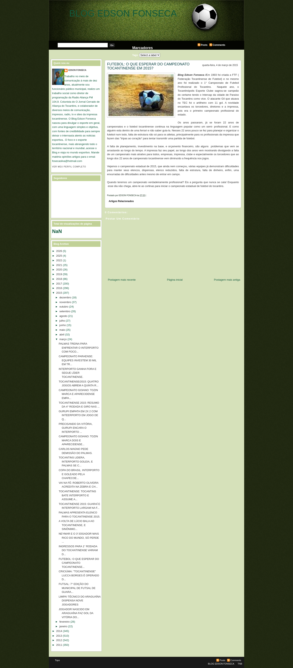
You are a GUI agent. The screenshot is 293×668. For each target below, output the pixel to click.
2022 (59, 260)
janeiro (63, 626)
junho (62, 325)
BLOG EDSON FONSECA (123, 13)
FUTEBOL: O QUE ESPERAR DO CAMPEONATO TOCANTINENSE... (79, 562)
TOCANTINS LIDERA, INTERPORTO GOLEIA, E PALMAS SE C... (76, 461)
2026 (59, 251)
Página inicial (175, 279)
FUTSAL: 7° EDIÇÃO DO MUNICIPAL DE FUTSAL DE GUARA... (77, 587)
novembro (65, 302)
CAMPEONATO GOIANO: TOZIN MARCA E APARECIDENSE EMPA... (78, 394)
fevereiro (64, 621)
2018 (59, 278)
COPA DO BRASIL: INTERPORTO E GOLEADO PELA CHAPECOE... (79, 474)
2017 (59, 283)
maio (62, 329)
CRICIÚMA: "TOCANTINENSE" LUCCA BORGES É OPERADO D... (79, 575)
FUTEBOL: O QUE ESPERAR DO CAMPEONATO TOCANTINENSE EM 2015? (148, 66)
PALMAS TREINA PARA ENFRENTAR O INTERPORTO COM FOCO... (78, 347)
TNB (240, 664)
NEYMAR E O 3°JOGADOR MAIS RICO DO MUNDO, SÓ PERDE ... (79, 537)
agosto (63, 316)
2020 (59, 269)
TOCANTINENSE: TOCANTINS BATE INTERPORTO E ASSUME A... (77, 495)
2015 (59, 292)
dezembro (65, 297)
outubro (63, 306)
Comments (219, 45)
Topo (57, 660)
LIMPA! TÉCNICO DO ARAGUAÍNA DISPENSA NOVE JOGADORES (79, 600)
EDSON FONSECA (77, 70)
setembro (64, 311)
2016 (59, 288)
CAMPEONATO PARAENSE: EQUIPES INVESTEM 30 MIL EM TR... (77, 360)
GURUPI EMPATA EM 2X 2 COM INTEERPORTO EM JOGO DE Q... (78, 415)
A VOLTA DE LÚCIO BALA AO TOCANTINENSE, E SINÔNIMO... (76, 525)
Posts (204, 45)
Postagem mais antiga (227, 279)
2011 (59, 644)
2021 (59, 265)
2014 (59, 631)
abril (62, 334)
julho (62, 320)
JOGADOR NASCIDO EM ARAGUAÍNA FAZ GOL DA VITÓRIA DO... (76, 613)
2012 (59, 640)
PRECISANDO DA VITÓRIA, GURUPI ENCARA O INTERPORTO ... (75, 427)
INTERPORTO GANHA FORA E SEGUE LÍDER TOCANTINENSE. (77, 372)
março (63, 339)
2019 (59, 274)
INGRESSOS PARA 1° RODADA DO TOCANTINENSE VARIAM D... (78, 550)
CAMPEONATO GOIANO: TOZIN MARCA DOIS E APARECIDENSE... (78, 440)
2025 (59, 255)
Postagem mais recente (122, 279)
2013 (59, 635)
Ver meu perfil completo (69, 167)
